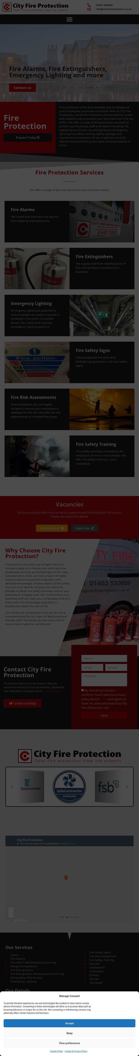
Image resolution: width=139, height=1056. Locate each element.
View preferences (69, 1043)
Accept (69, 1023)
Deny (69, 1033)
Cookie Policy (56, 1051)
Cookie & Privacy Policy (76, 1051)
